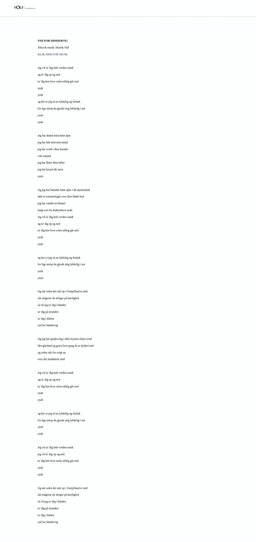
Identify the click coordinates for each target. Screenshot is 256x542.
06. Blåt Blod (219, 23)
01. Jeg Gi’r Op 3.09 (30, 23)
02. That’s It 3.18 (71, 23)
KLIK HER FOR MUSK (53, 54)
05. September (183, 23)
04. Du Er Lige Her (144, 23)
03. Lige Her (106, 23)
